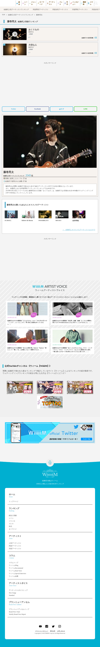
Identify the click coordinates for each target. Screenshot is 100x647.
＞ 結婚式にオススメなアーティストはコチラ (79, 230)
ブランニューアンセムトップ (19, 609)
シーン (11, 518)
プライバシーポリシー (41, 631)
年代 (10, 526)
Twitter (13, 109)
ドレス (11, 524)
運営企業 (52, 631)
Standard (11, 595)
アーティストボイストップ (18, 590)
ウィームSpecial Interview (17, 573)
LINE (85, 109)
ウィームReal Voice (15, 571)
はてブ (61, 109)
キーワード (13, 529)
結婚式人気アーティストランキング (20, 15)
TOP (3, 15)
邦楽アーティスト (15, 546)
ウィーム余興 (13, 576)
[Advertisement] (50, 84)
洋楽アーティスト (15, 548)
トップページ (13, 501)
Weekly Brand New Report (17, 614)
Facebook (37, 109)
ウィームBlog (13, 565)
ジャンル (12, 521)
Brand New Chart (14, 612)
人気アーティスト (15, 543)
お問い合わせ (61, 631)
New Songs (12, 593)
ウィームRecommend (16, 568)
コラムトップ (13, 563)
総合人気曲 (13, 515)
